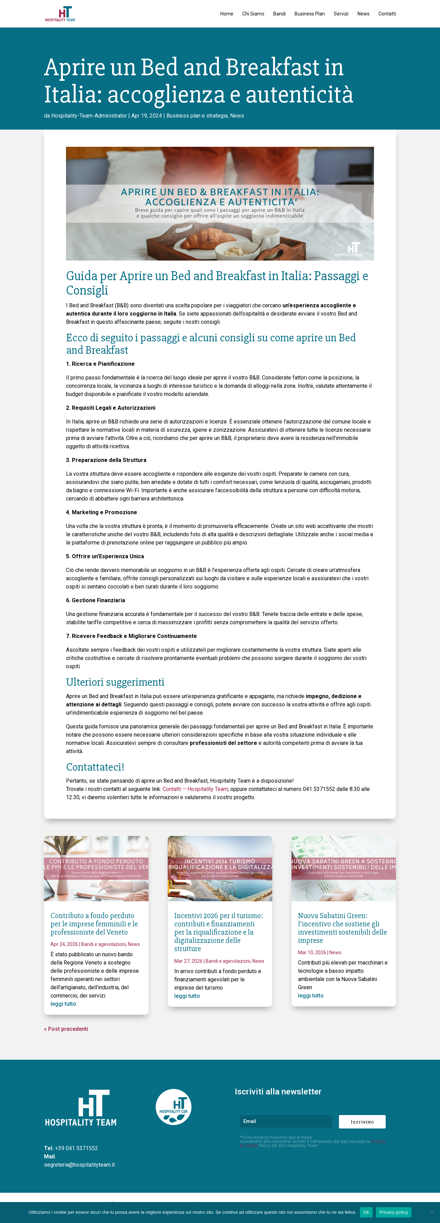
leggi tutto (63, 1004)
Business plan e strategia (197, 115)
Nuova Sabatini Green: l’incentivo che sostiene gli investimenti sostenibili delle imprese (342, 928)
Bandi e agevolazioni (103, 944)
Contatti (387, 13)
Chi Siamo (253, 13)
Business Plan (310, 13)
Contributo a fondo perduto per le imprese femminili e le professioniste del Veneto (94, 924)
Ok (366, 1212)
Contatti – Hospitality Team (195, 789)
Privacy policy (394, 1212)
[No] (431, 1212)
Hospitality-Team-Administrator (89, 115)
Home (226, 13)
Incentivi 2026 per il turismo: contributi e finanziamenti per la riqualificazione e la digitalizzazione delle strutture (218, 932)
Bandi (279, 13)
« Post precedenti (66, 1029)
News (364, 13)
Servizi (341, 13)
